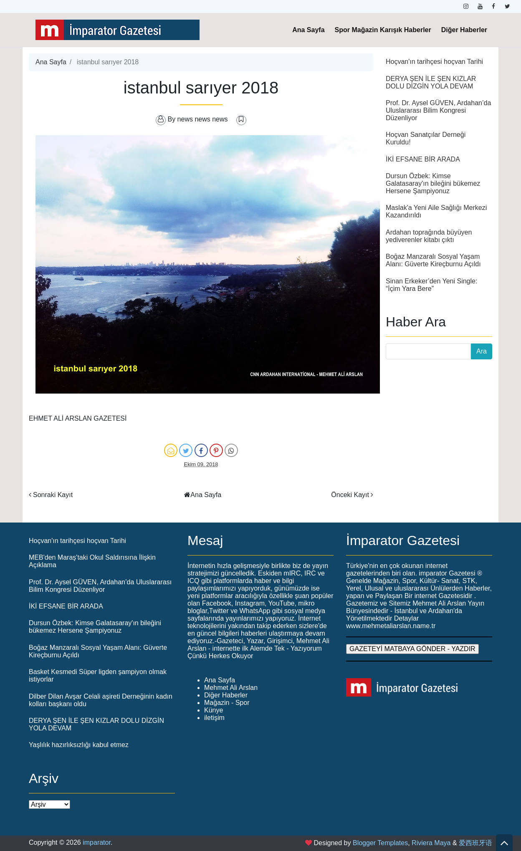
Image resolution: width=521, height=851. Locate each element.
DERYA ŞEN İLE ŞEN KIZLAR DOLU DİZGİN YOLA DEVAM (431, 82)
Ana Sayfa (308, 29)
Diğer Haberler (464, 29)
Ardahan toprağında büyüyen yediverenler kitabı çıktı (429, 236)
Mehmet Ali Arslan (231, 687)
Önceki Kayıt (350, 494)
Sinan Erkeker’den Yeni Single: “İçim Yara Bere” (431, 285)
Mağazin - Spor (227, 702)
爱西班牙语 (475, 842)
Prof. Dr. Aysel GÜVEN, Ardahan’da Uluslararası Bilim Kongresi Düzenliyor (438, 110)
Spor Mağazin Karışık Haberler (383, 29)
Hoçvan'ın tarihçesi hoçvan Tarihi (434, 61)
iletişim (214, 717)
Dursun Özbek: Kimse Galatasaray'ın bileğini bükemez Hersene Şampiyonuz (433, 183)
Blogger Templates (380, 842)
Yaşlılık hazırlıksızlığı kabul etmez (79, 744)
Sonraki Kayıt (53, 494)
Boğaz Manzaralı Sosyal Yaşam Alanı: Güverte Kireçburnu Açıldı (433, 260)
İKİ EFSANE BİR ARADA (423, 159)
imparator (97, 842)
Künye (213, 710)
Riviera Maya (431, 842)
